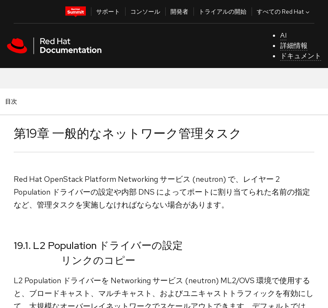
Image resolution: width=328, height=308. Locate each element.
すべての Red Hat (284, 11)
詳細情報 (294, 45)
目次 (12, 101)
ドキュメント (300, 55)
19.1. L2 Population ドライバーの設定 (98, 245)
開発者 (179, 11)
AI (283, 35)
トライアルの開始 (222, 11)
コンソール (145, 11)
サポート (108, 11)
